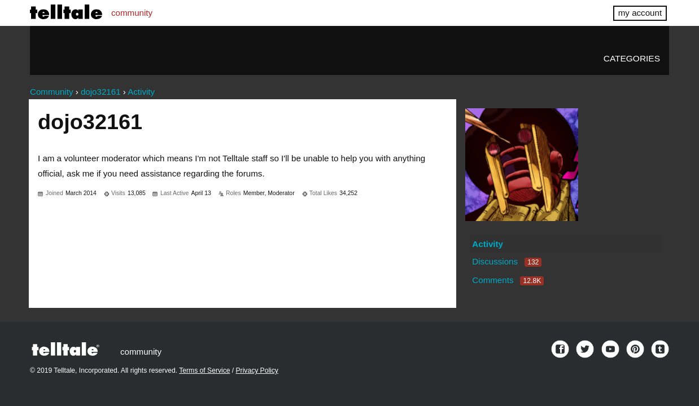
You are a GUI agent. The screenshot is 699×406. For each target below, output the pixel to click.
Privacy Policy (257, 370)
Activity (487, 244)
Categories (632, 58)
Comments (508, 280)
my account (640, 12)
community (131, 12)
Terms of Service (204, 370)
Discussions (506, 261)
